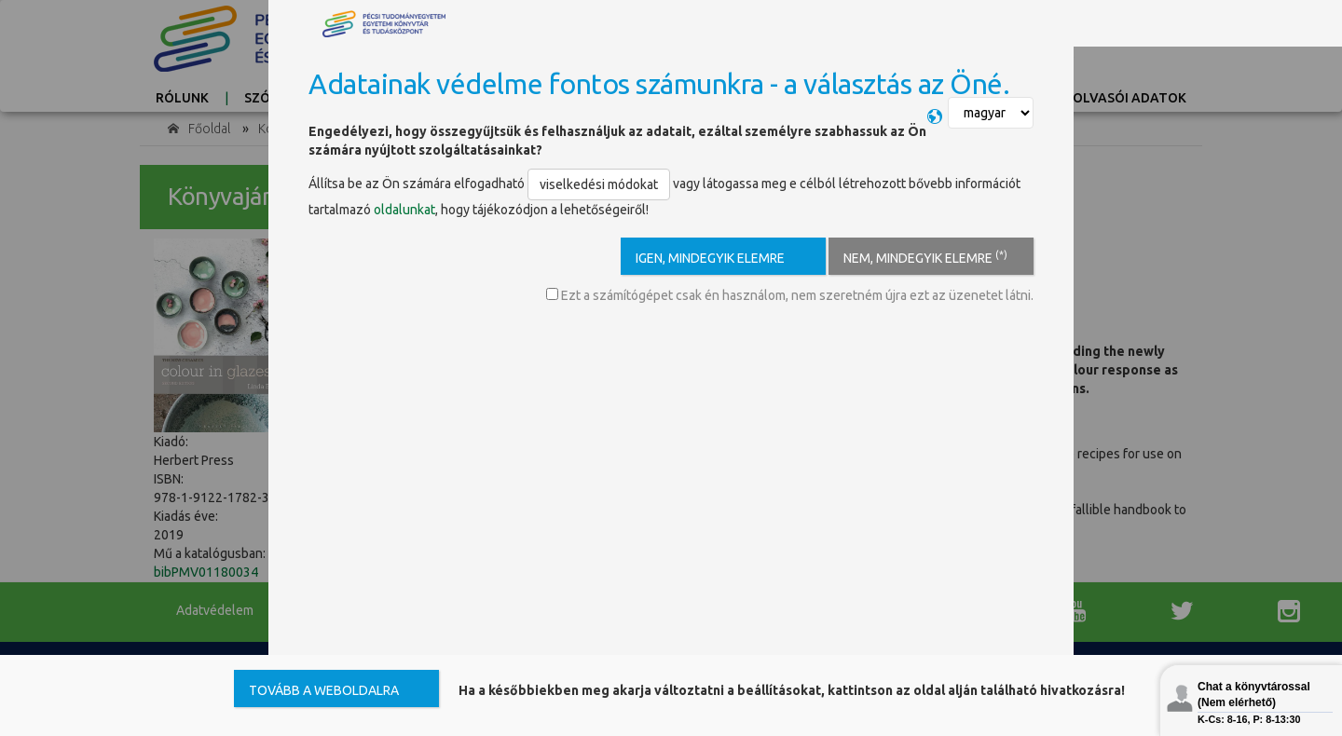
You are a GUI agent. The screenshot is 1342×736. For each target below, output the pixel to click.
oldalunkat (404, 209)
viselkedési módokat (599, 184)
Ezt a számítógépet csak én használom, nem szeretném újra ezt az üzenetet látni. (790, 295)
